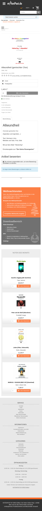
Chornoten (21, 446)
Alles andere (21, 456)
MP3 (4, 233)
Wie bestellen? (21, 434)
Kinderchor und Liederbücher (21, 452)
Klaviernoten (10, 229)
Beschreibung (7, 119)
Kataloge (5, 241)
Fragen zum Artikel (5, 112)
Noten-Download (8, 224)
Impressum (21, 427)
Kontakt (21, 406)
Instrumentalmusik (21, 447)
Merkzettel (21, 412)
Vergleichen (4, 102)
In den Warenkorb (22, 93)
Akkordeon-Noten (12, 227)
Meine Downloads (21, 418)
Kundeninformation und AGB (21, 429)
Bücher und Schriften (21, 454)
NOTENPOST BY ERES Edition (21, 487)
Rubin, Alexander (21, 350)
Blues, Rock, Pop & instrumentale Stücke (18, 238)
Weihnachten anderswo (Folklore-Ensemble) (19, 205)
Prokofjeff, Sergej (21, 315)
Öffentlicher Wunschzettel (21, 416)
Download (21, 449)
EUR (28, 7)
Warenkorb (21, 409)
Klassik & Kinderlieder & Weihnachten (17, 236)
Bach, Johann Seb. (21, 385)
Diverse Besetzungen (13, 231)
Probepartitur (7, 83)
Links (21, 407)
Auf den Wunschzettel (6, 110)
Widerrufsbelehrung (21, 432)
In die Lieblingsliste (6, 105)
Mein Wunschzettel (21, 414)
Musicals (21, 451)
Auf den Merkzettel (5, 107)
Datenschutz (21, 431)
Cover (5, 81)
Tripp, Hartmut (21, 280)
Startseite (21, 444)
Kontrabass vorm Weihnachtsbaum (16, 207)
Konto (21, 411)
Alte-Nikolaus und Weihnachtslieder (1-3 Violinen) (21, 203)
